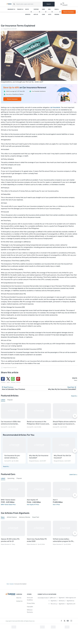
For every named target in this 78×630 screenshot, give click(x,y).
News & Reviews (57, 12)
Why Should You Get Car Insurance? (62, 457)
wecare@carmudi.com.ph (44, 597)
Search (49, 4)
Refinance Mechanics (30, 611)
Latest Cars (72, 474)
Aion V (55, 500)
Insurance (11, 9)
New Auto (49, 12)
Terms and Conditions (30, 599)
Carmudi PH (4, 427)
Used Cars (43, 12)
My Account (63, 4)
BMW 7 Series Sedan (8, 500)
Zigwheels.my (68, 600)
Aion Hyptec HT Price (33, 504)
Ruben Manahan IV (6, 544)
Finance (19, 9)
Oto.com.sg (52, 603)
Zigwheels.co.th (69, 603)
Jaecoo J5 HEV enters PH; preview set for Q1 (10, 540)
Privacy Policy (31, 603)
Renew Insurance (68, 12)
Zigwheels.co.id (61, 597)
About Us (18, 597)
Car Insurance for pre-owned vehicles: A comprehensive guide (12, 457)
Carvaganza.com (69, 597)
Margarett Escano (7, 28)
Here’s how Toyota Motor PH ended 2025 (37, 540)
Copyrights (30, 606)
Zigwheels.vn (60, 603)
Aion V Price (56, 504)
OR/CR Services (27, 12)
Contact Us (19, 601)
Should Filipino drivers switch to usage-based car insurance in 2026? (64, 423)
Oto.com (52, 597)
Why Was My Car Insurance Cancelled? (38, 457)
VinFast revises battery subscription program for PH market (63, 540)
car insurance (55, 107)
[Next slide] (75, 416)
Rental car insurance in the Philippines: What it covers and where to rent (38, 423)
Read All (73, 396)
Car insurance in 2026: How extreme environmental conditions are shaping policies (12, 423)
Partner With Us (36, 12)
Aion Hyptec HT (32, 500)
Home (8, 583)
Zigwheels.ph (52, 600)
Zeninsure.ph (60, 600)
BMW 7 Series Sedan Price (8, 504)
